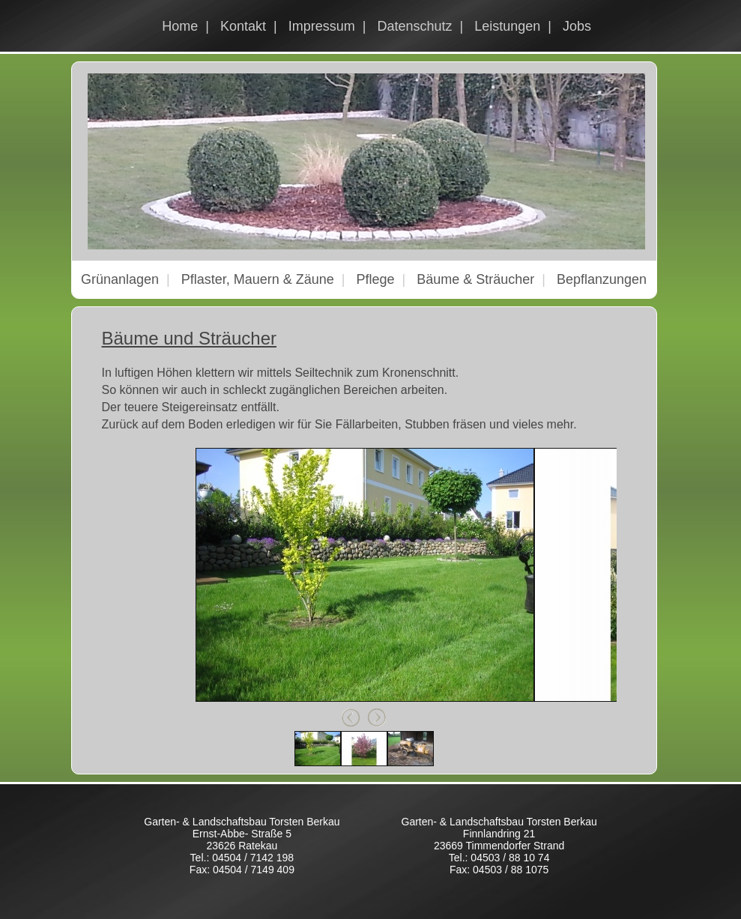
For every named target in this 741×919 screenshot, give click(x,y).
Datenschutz (414, 26)
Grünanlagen (120, 279)
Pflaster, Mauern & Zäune (257, 279)
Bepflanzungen (602, 279)
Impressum (321, 26)
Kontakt (243, 26)
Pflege (375, 279)
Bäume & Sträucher (475, 279)
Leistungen (507, 26)
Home (180, 26)
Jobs (577, 26)
